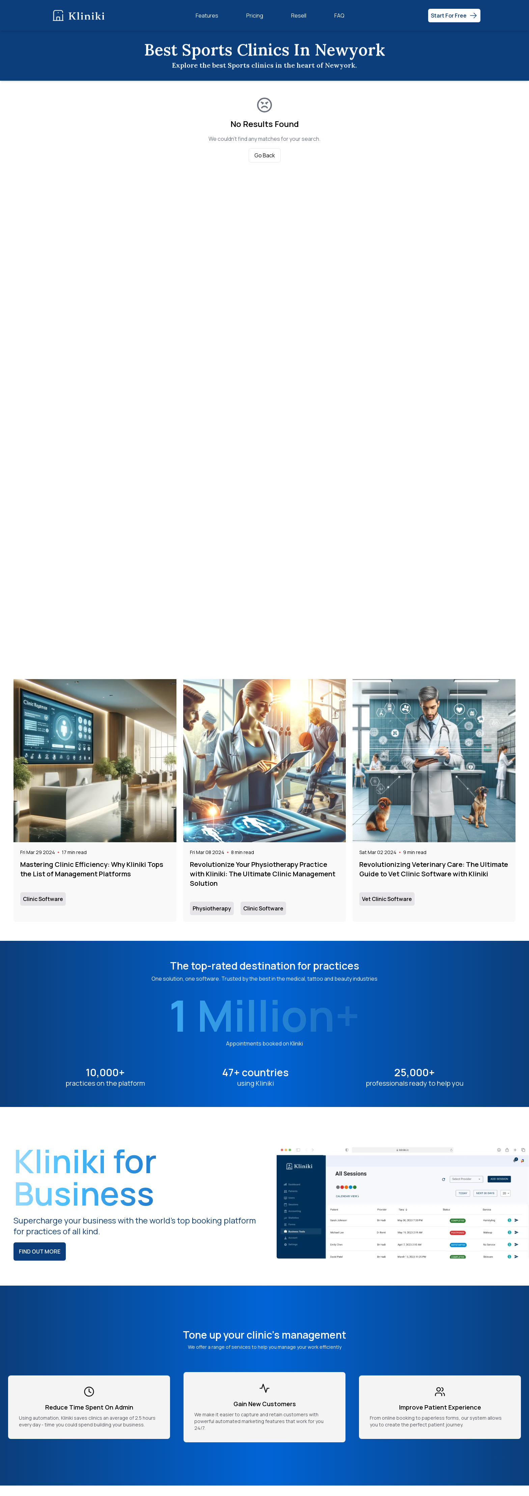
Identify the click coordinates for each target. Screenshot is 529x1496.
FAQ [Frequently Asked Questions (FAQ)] (339, 15)
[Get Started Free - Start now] (454, 15)
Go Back (264, 155)
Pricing (254, 15)
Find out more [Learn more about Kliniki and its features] (39, 1251)
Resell (298, 15)
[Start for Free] (454, 15)
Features (207, 15)
